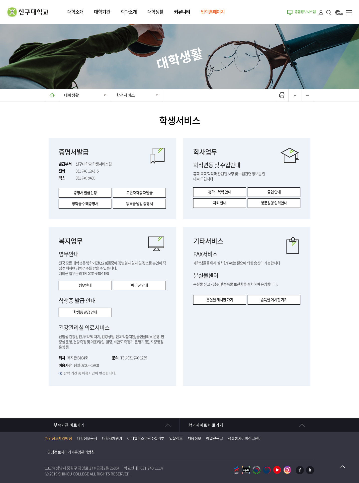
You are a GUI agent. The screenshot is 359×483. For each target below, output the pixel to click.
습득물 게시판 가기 (274, 300)
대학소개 (75, 11)
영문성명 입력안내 (274, 203)
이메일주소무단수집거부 (145, 438)
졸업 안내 (274, 192)
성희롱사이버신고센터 (245, 438)
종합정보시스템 (305, 11)
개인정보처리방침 (58, 438)
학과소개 (129, 11)
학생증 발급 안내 (85, 312)
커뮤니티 (182, 11)
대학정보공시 (87, 438)
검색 (329, 12)
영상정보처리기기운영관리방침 (70, 452)
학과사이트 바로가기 (205, 425)
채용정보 (194, 438)
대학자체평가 (112, 438)
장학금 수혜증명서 (85, 204)
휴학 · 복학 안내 (219, 192)
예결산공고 (214, 438)
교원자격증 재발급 (139, 193)
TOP (343, 467)
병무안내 (85, 285)
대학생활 (155, 11)
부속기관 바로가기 (69, 425)
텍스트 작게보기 (307, 95)
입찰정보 (176, 438)
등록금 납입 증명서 (139, 204)
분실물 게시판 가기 (219, 300)
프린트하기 (282, 95)
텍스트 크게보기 (294, 95)
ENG (339, 12)
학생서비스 (125, 95)
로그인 (321, 12)
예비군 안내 (139, 285)
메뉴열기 (349, 12)
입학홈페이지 (213, 11)
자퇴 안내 (219, 203)
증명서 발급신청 (85, 193)
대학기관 (102, 11)
